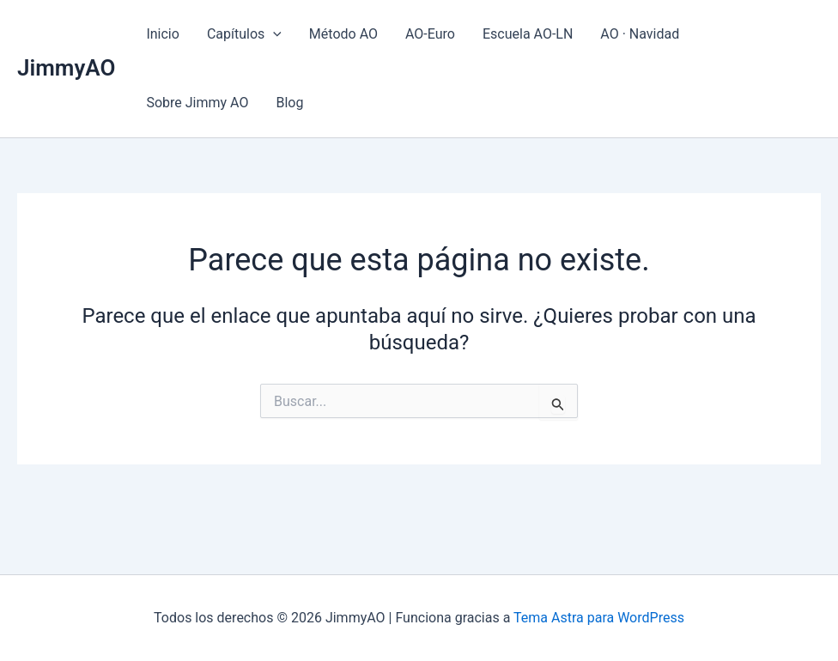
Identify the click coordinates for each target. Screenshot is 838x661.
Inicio (162, 34)
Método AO (343, 34)
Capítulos (244, 34)
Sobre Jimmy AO (197, 102)
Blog (289, 102)
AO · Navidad (639, 34)
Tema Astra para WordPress (598, 617)
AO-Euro (430, 34)
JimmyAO (66, 68)
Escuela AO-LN (528, 34)
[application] (273, 34)
